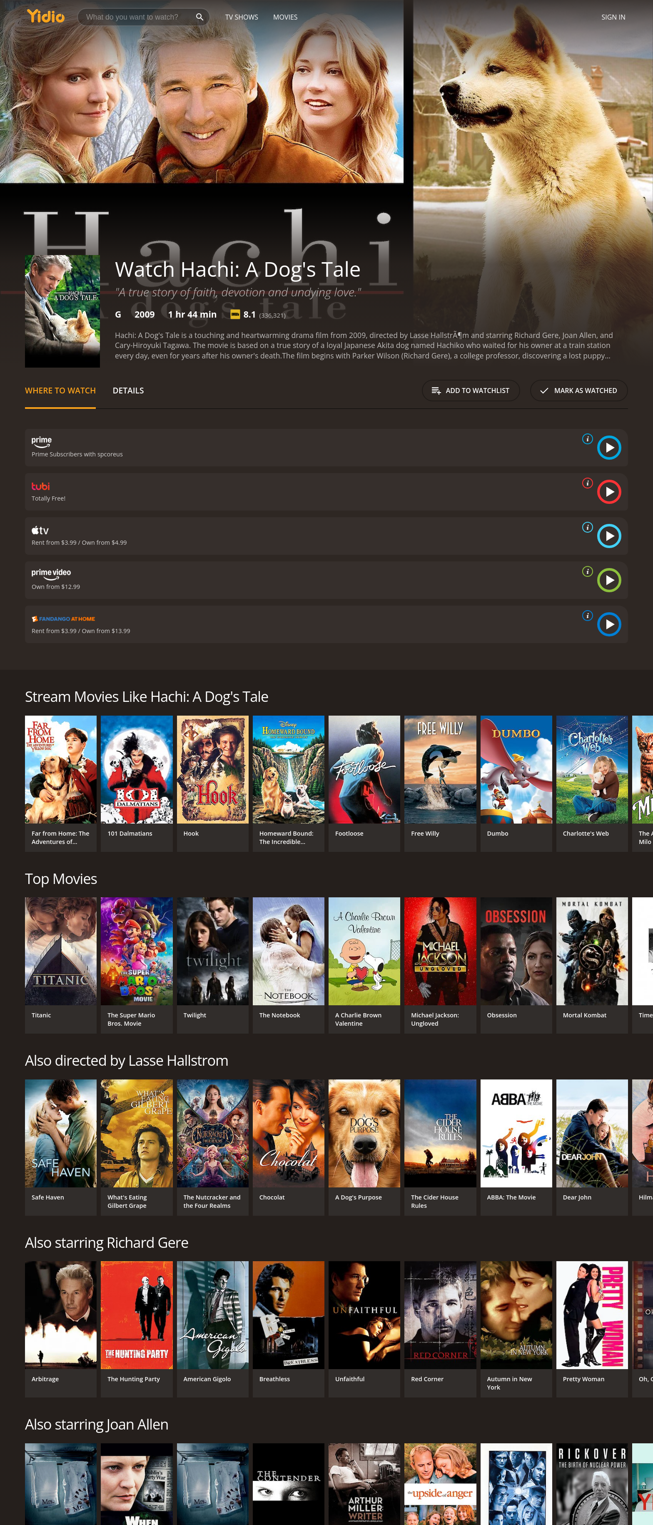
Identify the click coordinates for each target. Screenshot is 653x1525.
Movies (285, 17)
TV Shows (241, 17)
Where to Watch (60, 390)
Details (128, 390)
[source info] (586, 438)
